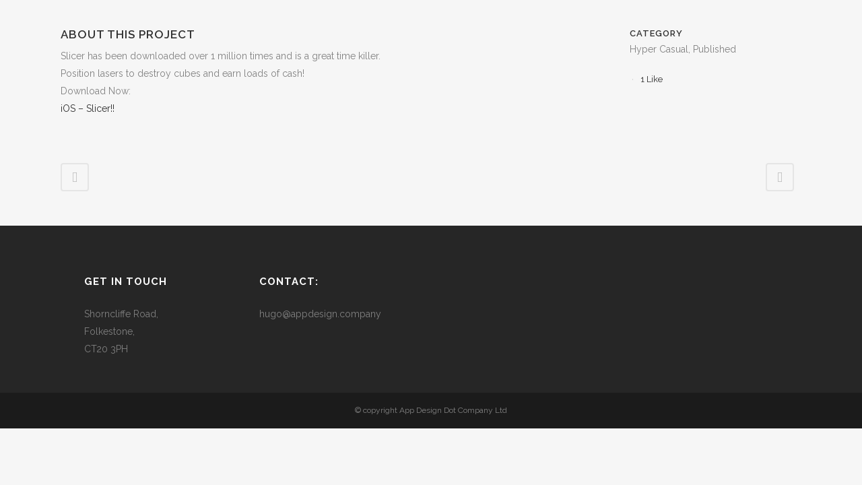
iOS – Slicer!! (87, 108)
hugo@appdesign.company (320, 314)
